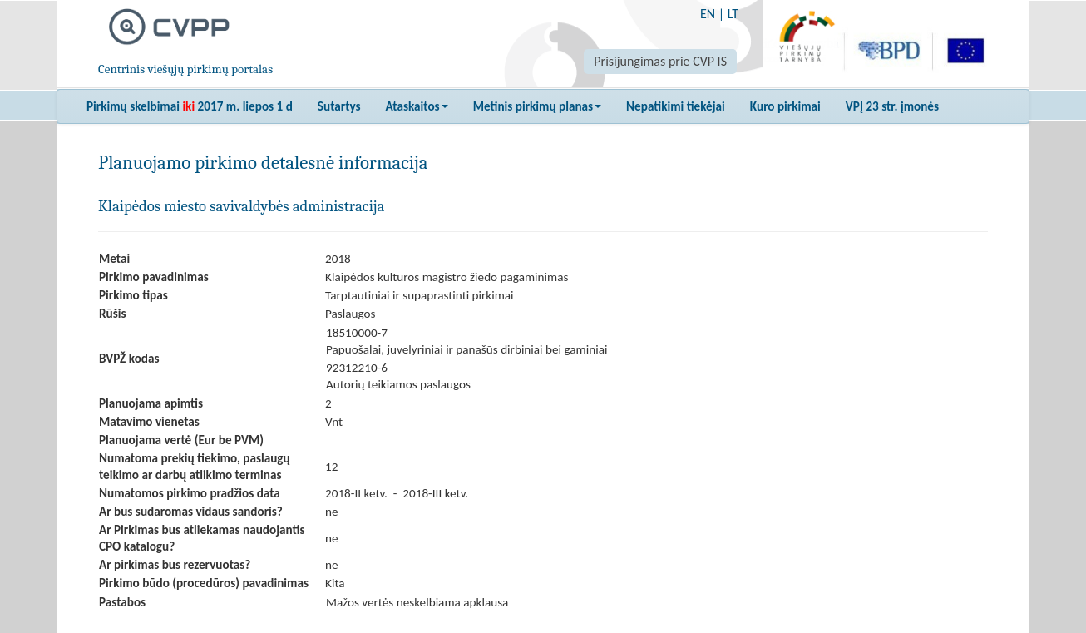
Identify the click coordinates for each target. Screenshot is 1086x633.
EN (707, 14)
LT (733, 14)
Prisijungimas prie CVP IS (660, 61)
